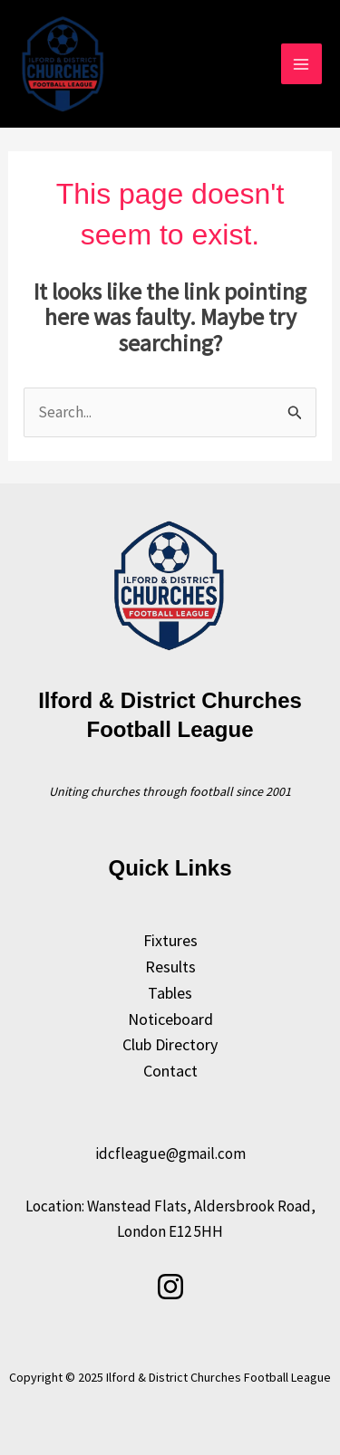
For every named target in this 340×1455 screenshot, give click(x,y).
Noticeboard (170, 1019)
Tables (170, 992)
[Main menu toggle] (302, 64)
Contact (170, 1070)
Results (170, 966)
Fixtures (170, 940)
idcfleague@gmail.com (170, 1153)
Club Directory (170, 1044)
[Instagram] (170, 1286)
